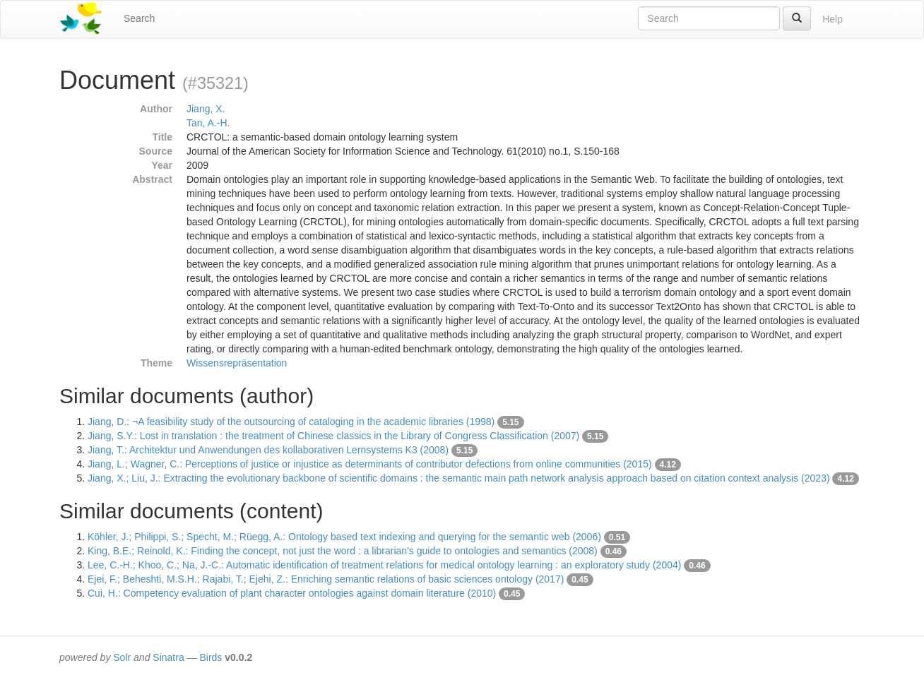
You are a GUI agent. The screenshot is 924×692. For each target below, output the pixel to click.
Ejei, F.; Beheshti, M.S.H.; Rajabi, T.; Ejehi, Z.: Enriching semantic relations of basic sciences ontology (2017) (326, 579)
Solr (122, 657)
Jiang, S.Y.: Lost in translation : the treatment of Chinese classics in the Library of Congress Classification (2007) (333, 435)
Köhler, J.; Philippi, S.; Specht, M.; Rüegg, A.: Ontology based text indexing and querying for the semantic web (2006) (344, 536)
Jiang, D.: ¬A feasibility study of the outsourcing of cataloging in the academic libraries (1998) (291, 421)
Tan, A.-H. (208, 123)
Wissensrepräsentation (236, 363)
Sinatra (168, 657)
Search (139, 18)
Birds (210, 657)
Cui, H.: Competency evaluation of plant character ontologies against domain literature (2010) (292, 593)
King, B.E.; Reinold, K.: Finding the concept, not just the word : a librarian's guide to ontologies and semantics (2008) (343, 550)
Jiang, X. (205, 108)
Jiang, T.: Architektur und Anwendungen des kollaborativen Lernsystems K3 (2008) (268, 449)
